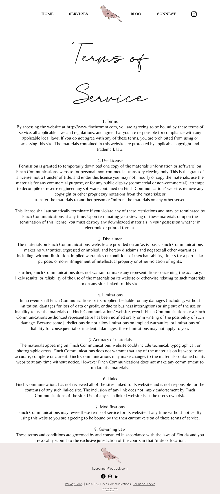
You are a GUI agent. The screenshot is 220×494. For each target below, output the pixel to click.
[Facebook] (103, 476)
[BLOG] (135, 14)
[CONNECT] (166, 14)
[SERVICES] (78, 14)
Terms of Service (144, 484)
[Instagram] (194, 14)
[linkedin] (116, 476)
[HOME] (47, 14)
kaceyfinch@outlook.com (110, 468)
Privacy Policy (74, 484)
